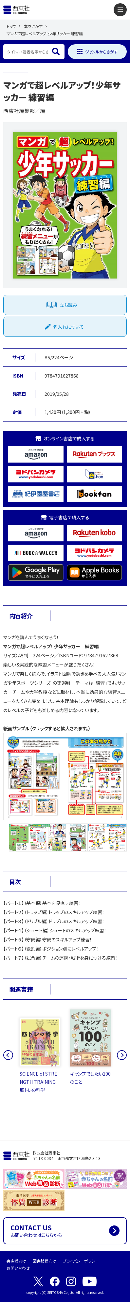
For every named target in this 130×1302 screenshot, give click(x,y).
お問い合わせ (18, 1268)
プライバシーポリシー (81, 1261)
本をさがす (33, 26)
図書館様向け (44, 1261)
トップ (11, 26)
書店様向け (16, 1261)
